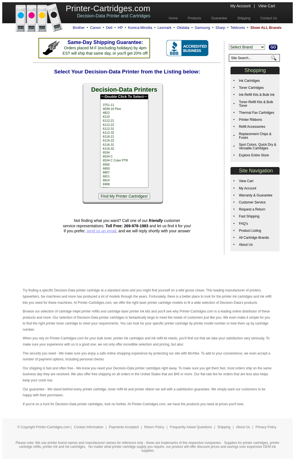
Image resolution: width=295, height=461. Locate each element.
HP (120, 28)
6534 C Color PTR (124, 161)
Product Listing (250, 231)
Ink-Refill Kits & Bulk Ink (257, 95)
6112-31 (124, 129)
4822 (124, 113)
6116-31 (124, 145)
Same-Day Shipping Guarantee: (105, 42)
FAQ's (243, 224)
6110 (124, 117)
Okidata (183, 28)
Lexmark (165, 28)
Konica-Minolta (140, 28)
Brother (79, 28)
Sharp (220, 28)
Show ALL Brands (266, 28)
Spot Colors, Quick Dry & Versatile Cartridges (257, 146)
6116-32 (124, 149)
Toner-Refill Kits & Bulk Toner (256, 104)
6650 (124, 169)
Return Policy (154, 427)
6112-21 (124, 121)
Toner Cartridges (251, 88)
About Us (246, 245)
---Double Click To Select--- (124, 96)
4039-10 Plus (124, 109)
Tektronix (238, 28)
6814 (124, 180)
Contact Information (88, 427)
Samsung (202, 28)
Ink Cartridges (249, 81)
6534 (124, 153)
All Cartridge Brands (254, 238)
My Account (240, 6)
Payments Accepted (124, 427)
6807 (124, 173)
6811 (124, 177)
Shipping (224, 427)
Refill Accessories (252, 127)
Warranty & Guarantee (256, 195)
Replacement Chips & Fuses (255, 136)
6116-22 (124, 141)
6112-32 (124, 133)
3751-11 (124, 105)
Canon (95, 28)
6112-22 (124, 125)
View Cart (266, 6)
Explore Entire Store (254, 155)
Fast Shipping (249, 216)
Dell (109, 28)
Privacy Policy (265, 427)
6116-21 (124, 137)
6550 (124, 165)
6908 (124, 184)
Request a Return (252, 209)
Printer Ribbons (250, 120)
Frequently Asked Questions (191, 427)
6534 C (124, 157)
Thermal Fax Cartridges (256, 113)
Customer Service (252, 202)
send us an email (101, 231)
